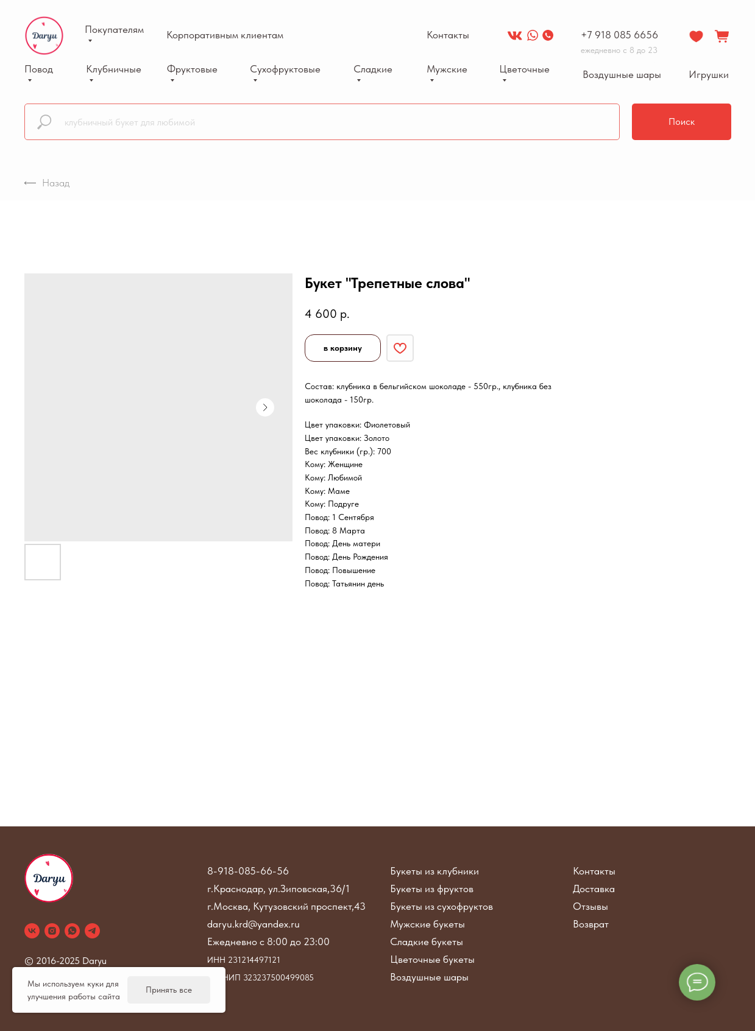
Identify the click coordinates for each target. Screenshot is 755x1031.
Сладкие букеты (426, 941)
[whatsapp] (72, 930)
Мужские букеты (427, 924)
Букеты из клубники (434, 871)
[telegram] (92, 930)
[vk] (32, 930)
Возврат (591, 924)
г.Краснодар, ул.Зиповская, (268, 888)
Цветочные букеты (432, 959)
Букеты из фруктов (431, 888)
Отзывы (590, 906)
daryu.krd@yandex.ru (253, 924)
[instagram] (52, 930)
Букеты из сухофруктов (441, 906)
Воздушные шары (429, 977)
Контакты (594, 871)
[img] (515, 35)
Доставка (594, 888)
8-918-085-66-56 (248, 871)
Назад (46, 183)
